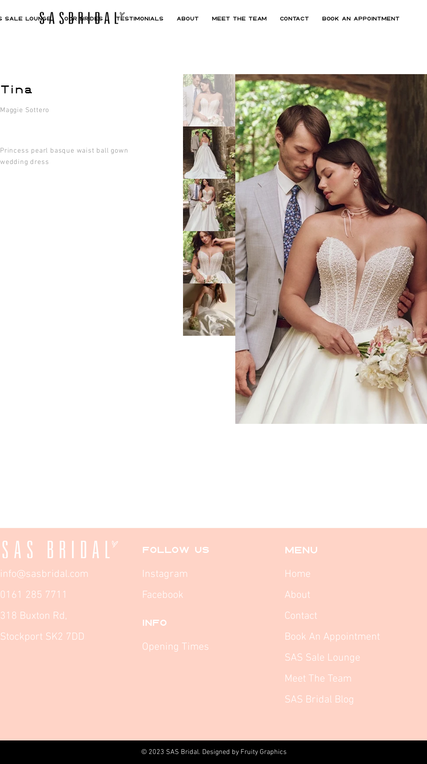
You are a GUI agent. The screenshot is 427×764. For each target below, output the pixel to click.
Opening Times (175, 647)
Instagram (166, 574)
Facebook (164, 595)
